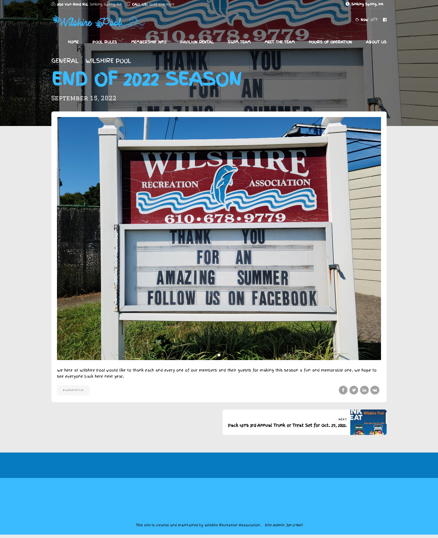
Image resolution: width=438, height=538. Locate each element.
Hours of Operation (330, 42)
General (65, 60)
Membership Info (148, 42)
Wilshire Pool (108, 60)
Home (73, 42)
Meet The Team (280, 42)
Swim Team (239, 42)
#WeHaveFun (73, 390)
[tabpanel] (219, 238)
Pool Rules (104, 42)
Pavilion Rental (197, 42)
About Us (376, 42)
